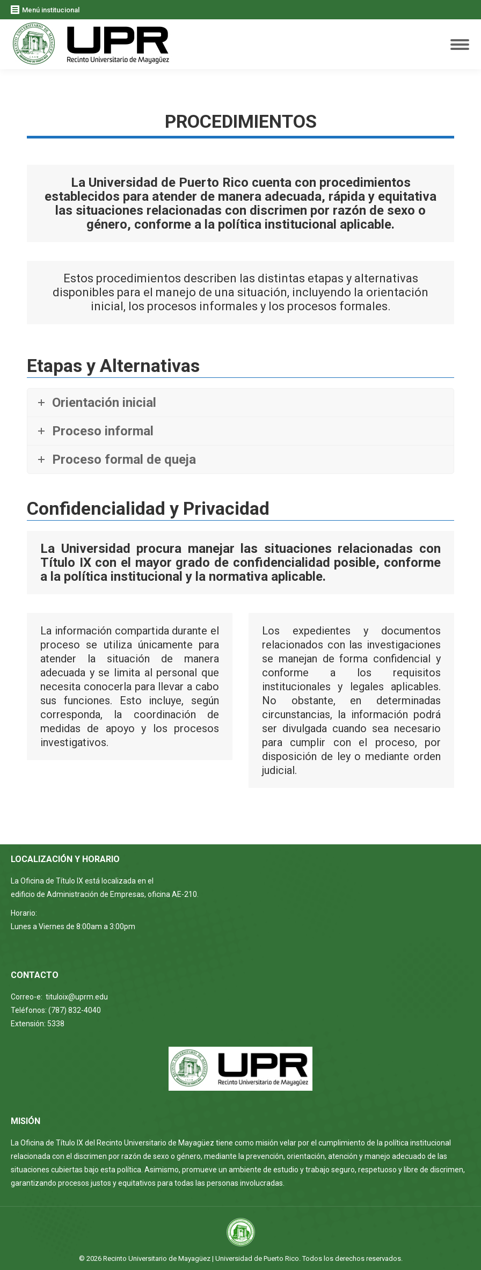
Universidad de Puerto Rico (257, 1258)
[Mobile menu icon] (459, 45)
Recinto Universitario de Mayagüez (156, 1258)
